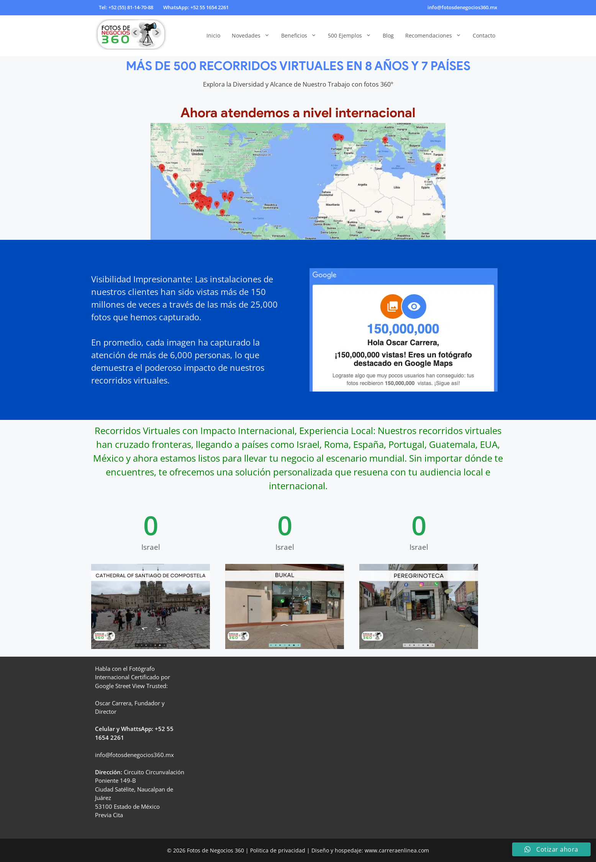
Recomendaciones (436, 35)
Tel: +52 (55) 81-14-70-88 (126, 7)
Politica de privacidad (277, 850)
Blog (388, 35)
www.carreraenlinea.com (397, 850)
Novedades (253, 35)
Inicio (213, 35)
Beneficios (301, 35)
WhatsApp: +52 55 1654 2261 (196, 7)
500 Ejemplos (352, 35)
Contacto (484, 35)
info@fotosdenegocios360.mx (462, 7)
